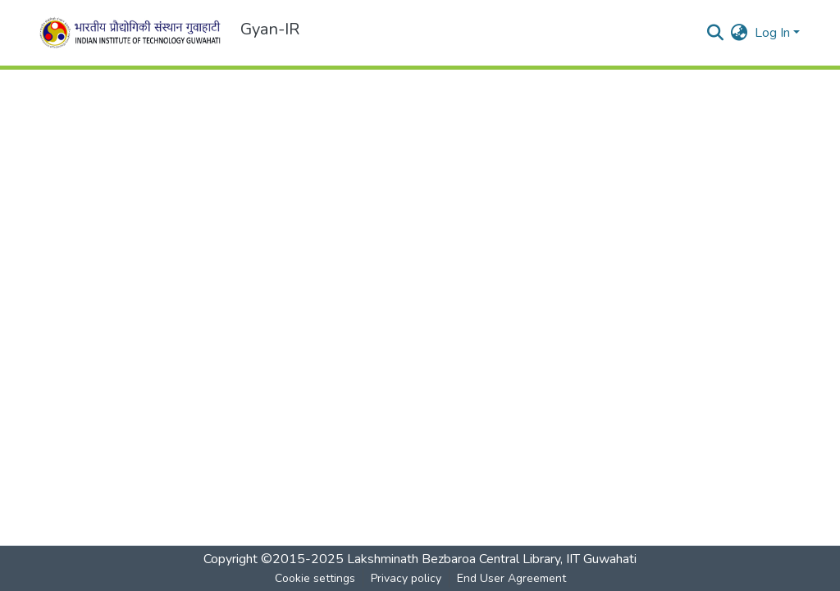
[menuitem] (739, 33)
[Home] (133, 32)
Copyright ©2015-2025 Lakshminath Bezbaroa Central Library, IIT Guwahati (420, 559)
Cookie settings (315, 578)
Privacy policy (406, 578)
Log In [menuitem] (772, 33)
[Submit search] (715, 33)
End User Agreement (511, 578)
